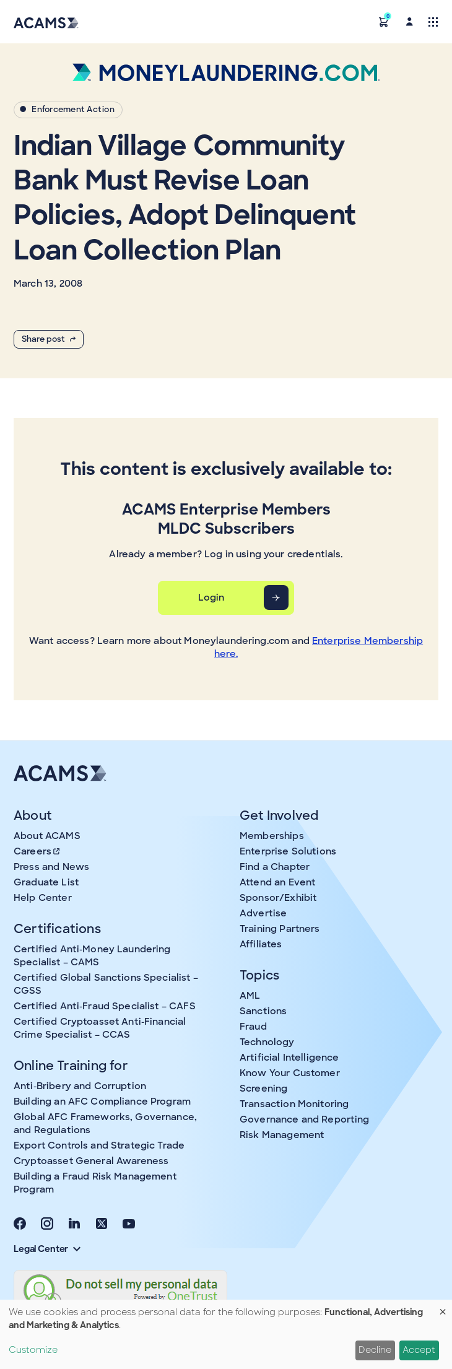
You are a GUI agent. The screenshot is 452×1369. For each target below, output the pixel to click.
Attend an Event (277, 882)
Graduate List (46, 882)
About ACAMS (47, 836)
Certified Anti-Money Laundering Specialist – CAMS (92, 955)
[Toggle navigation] (433, 21)
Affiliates (261, 944)
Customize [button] (33, 1349)
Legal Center (47, 1248)
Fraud (253, 1026)
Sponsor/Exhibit (278, 898)
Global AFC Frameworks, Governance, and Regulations (105, 1123)
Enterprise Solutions (288, 851)
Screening (263, 1088)
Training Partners (280, 929)
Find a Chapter (275, 867)
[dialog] (226, 1334)
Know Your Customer (290, 1073)
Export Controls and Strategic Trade (99, 1145)
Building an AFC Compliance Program (102, 1101)
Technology (267, 1042)
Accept (418, 1349)
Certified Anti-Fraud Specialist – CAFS (105, 1006)
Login (211, 597)
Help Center (43, 898)
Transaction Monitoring (294, 1104)
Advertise (263, 913)
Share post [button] (49, 339)
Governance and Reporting (305, 1119)
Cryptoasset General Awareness (91, 1161)
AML (250, 995)
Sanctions (263, 1011)
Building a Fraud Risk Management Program (95, 1183)
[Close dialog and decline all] (442, 1307)
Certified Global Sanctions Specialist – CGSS (106, 984)
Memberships (272, 836)
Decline (375, 1349)
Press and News (51, 867)
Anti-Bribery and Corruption (80, 1086)
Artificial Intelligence (289, 1057)
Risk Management (282, 1135)
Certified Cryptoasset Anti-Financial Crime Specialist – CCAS (100, 1028)
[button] (383, 21)
